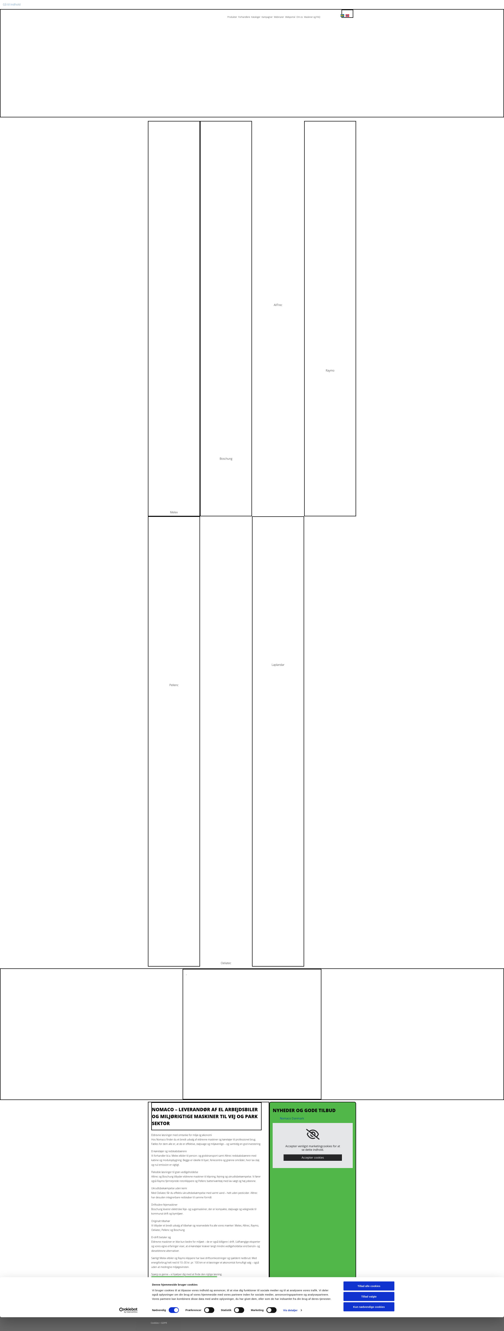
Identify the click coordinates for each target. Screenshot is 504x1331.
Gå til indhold (12, 4)
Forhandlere (244, 17)
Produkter (232, 17)
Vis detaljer (290, 1323)
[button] (168, 1281)
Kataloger (255, 17)
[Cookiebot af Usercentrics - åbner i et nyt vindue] (128, 1324)
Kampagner (267, 17)
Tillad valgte (369, 1310)
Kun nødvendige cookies (369, 1320)
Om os (299, 17)
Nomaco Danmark (292, 1118)
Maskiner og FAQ (312, 17)
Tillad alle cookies (369, 1299)
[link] (312, 1134)
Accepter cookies (312, 1157)
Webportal (290, 17)
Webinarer (279, 17)
